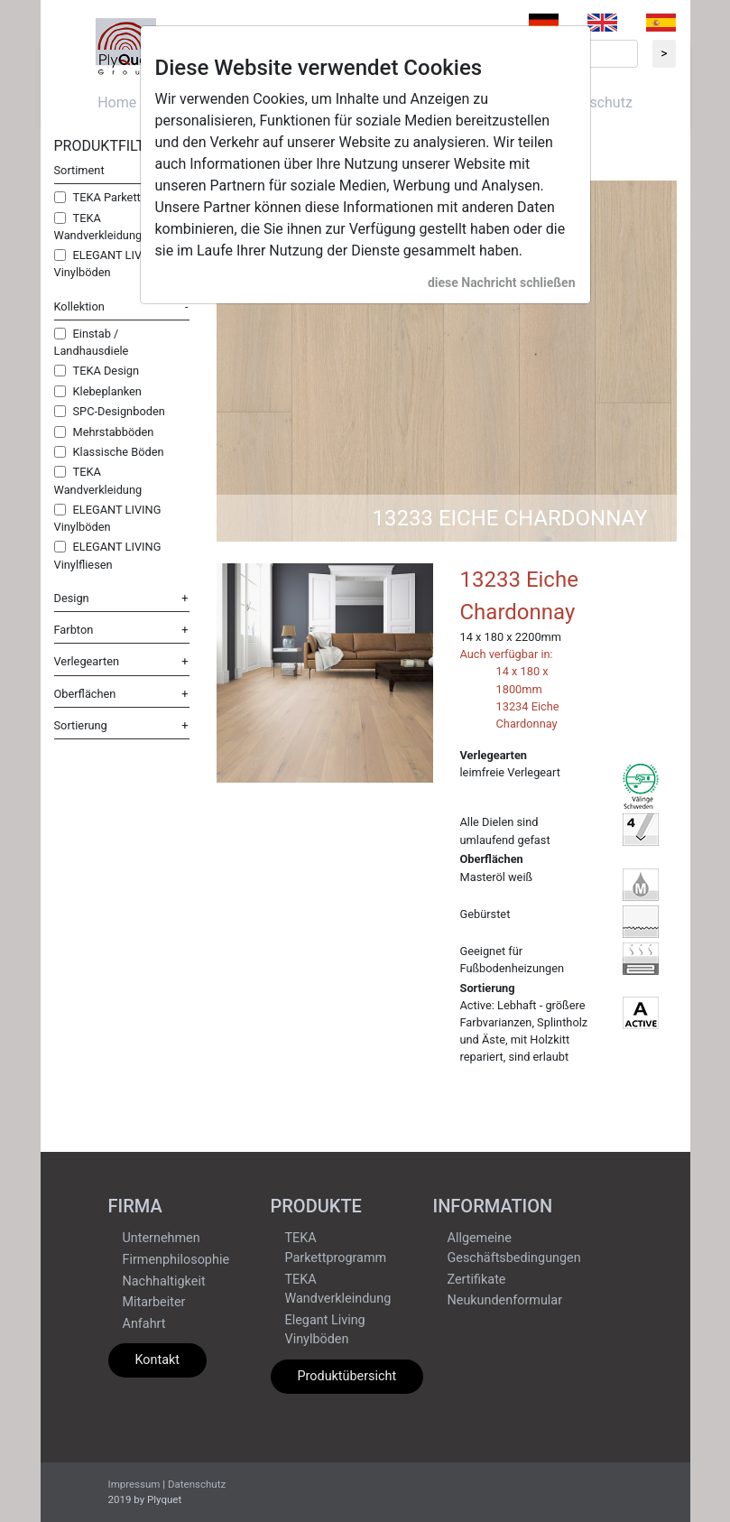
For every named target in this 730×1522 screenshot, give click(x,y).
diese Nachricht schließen (502, 282)
